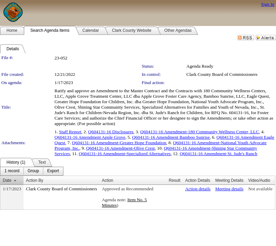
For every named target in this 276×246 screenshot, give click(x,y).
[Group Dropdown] (33, 171)
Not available (260, 188)
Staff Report (70, 131)
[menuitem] (12, 171)
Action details (197, 188)
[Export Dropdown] (53, 171)
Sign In (267, 4)
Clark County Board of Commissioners (222, 74)
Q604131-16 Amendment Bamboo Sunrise (171, 137)
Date (7, 180)
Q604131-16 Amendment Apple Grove (90, 137)
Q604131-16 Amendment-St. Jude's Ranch (218, 153)
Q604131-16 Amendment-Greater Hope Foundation (119, 142)
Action (107, 180)
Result (174, 180)
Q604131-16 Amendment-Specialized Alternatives (124, 153)
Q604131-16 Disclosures (111, 131)
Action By (34, 180)
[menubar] (31, 171)
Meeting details (229, 188)
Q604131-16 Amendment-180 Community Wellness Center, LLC (199, 131)
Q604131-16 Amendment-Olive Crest (120, 148)
